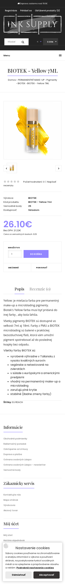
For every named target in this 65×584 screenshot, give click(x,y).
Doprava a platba (12, 454)
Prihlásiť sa (26, 10)
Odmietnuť (18, 575)
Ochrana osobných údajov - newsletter (24, 464)
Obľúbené (13, 267)
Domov (12, 80)
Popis (19, 288)
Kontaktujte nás (12, 494)
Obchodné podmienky (15, 438)
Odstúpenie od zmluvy (15, 449)
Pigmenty (51, 80)
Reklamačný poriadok (14, 443)
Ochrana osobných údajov (17, 459)
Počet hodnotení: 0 (34, 181)
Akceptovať (46, 575)
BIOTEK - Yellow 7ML (38, 83)
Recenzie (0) (39, 288)
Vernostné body (12, 469)
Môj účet (8, 535)
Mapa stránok (10, 499)
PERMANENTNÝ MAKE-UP (31, 80)
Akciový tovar (10, 510)
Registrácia (11, 10)
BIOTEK (21, 83)
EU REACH (17, 402)
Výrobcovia (9, 505)
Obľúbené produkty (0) (47, 10)
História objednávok (14, 540)
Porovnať (41, 267)
